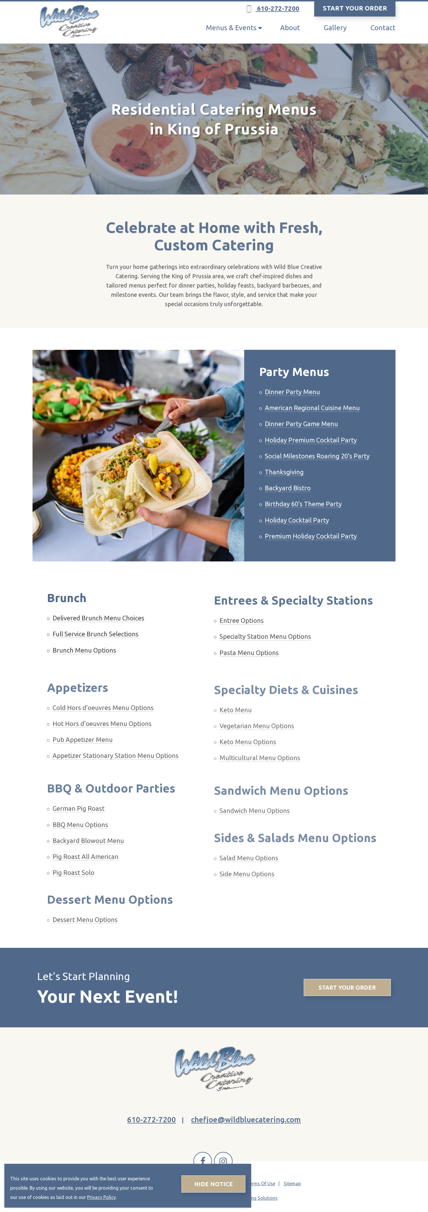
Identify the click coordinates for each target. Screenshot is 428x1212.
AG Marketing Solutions (253, 1198)
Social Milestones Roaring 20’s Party (317, 464)
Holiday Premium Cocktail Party (311, 448)
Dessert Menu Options (85, 935)
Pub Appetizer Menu (83, 755)
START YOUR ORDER (355, 8)
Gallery (335, 28)
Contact (383, 28)
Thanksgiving (284, 480)
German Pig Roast (79, 823)
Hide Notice (213, 1184)
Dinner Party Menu (292, 400)
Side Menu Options (247, 888)
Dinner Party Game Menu (301, 432)
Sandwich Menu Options (255, 825)
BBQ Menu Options (80, 839)
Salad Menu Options (249, 872)
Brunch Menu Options (84, 655)
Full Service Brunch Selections (96, 639)
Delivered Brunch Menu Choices (98, 623)
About (290, 28)
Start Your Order (347, 987)
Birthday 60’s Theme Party (303, 512)
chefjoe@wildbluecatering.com (246, 1119)
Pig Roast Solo (73, 888)
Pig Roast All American (85, 872)
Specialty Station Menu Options (265, 651)
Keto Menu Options (248, 756)
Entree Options (242, 635)
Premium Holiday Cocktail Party (311, 544)
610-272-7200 (273, 9)
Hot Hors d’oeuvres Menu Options (102, 738)
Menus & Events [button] (231, 28)
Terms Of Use (261, 1183)
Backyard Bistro (288, 496)
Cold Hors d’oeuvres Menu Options (103, 722)
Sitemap (292, 1183)
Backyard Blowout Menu (88, 855)
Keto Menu (236, 724)
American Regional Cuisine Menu (312, 416)
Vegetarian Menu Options (257, 740)
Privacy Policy (101, 1197)
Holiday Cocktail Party (297, 528)
